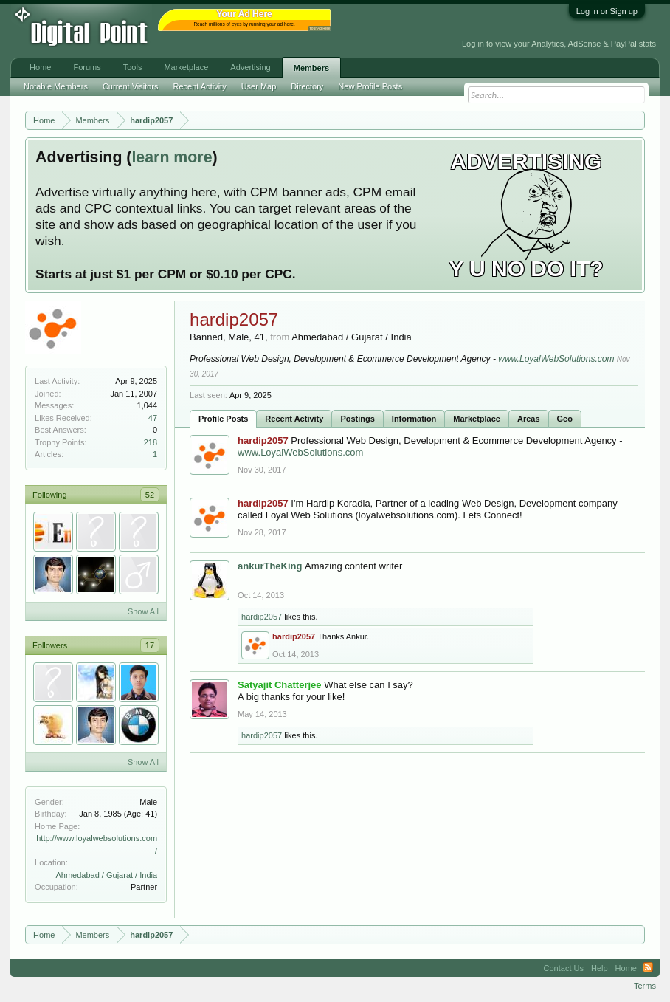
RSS (648, 968)
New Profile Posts (370, 86)
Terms (645, 985)
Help (599, 968)
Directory (307, 86)
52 (149, 494)
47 (152, 418)
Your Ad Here (319, 28)
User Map (259, 86)
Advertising (250, 67)
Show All (143, 611)
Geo (565, 418)
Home (40, 67)
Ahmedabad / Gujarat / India (106, 875)
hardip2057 (261, 616)
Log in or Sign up (607, 11)
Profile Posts (223, 418)
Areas (528, 418)
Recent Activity (294, 418)
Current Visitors (131, 86)
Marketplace (476, 418)
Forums (86, 67)
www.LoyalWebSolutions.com (556, 359)
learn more (171, 157)
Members (311, 68)
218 (150, 442)
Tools (132, 67)
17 (149, 645)
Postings (357, 418)
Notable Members (56, 86)
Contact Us (564, 968)
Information (414, 418)
